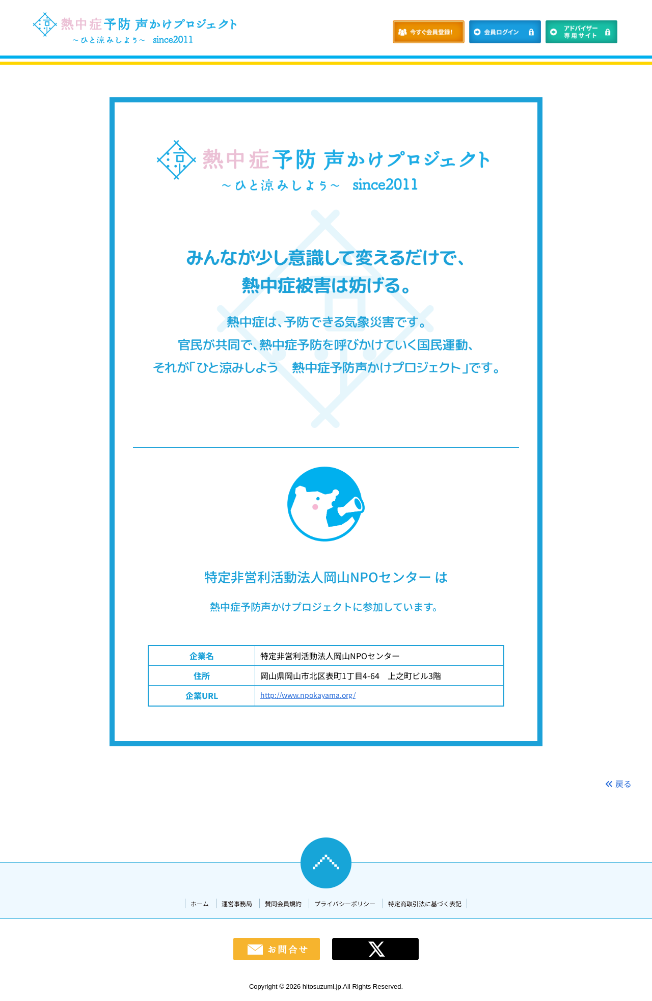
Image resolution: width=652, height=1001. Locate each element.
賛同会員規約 (283, 903)
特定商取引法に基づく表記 (424, 903)
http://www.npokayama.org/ (308, 695)
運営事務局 (237, 903)
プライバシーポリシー (344, 903)
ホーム (200, 903)
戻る (618, 783)
